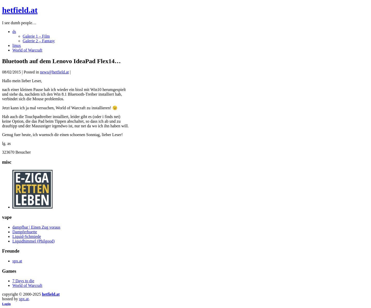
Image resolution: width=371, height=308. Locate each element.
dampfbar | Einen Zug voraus (36, 227)
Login (6, 304)
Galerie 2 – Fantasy (39, 41)
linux (16, 45)
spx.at (17, 261)
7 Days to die (23, 281)
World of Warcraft (27, 50)
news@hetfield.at (54, 72)
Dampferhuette (24, 232)
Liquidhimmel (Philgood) (33, 241)
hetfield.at (20, 10)
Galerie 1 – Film (36, 36)
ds (14, 31)
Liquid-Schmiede (26, 236)
